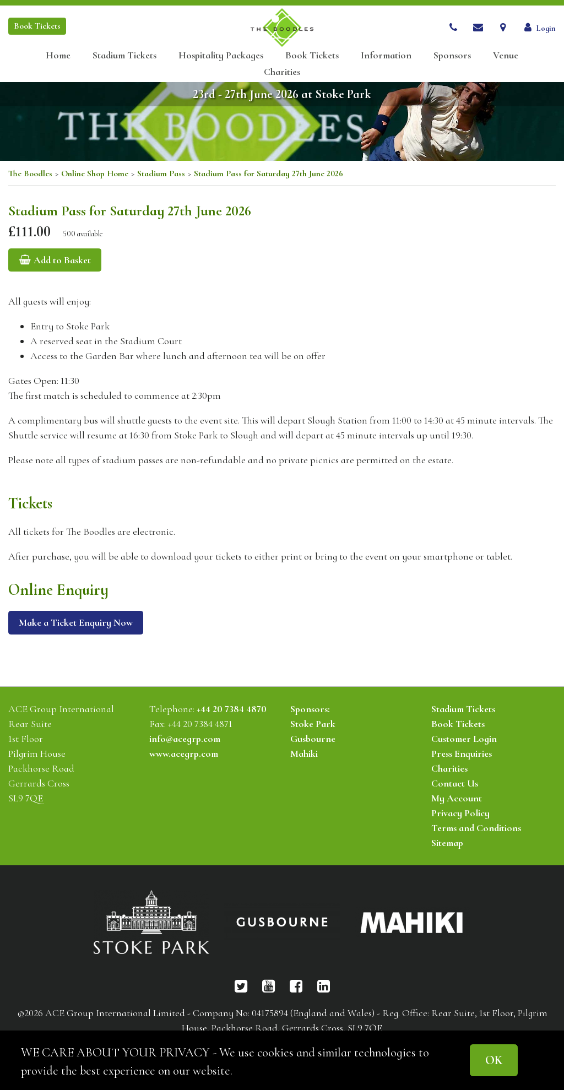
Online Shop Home (94, 173)
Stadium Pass (161, 173)
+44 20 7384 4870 (232, 709)
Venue (505, 55)
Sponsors (452, 55)
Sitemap (447, 843)
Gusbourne (312, 739)
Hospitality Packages (220, 55)
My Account (456, 798)
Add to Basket (55, 260)
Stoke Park (312, 724)
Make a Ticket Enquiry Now (76, 622)
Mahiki (304, 753)
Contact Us (454, 783)
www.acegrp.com (183, 753)
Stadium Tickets (124, 55)
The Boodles (30, 173)
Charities (282, 72)
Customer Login (464, 739)
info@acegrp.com (184, 739)
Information (386, 55)
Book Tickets (312, 55)
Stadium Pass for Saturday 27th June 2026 (268, 173)
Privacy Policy (460, 813)
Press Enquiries (461, 753)
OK (493, 1060)
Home (58, 55)
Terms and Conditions (476, 828)
